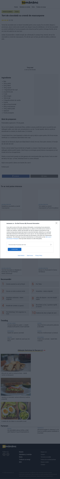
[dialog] (30, 239)
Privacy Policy (38, 255)
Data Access (30, 255)
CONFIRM (15, 249)
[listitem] (30, 244)
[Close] (56, 223)
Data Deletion (21, 255)
